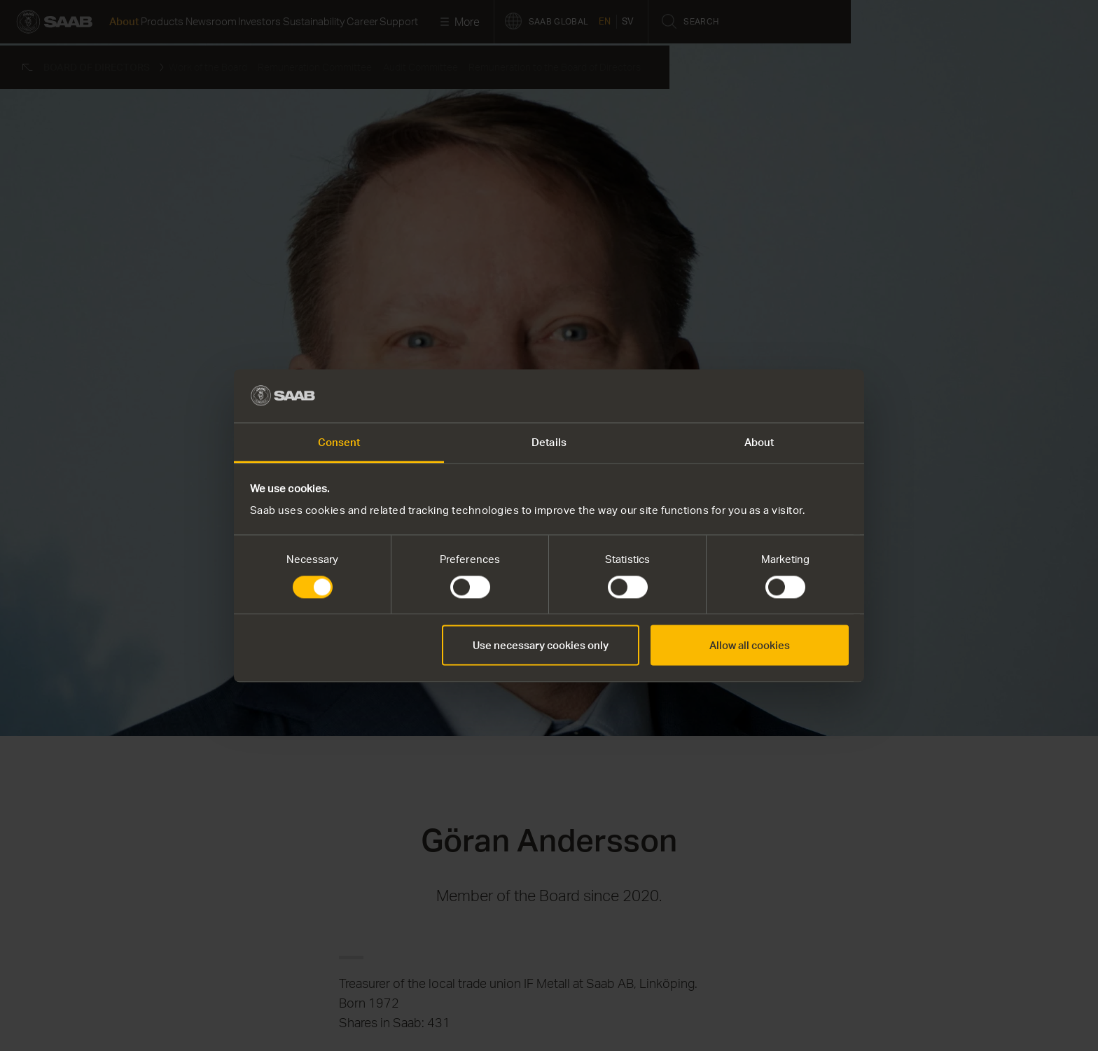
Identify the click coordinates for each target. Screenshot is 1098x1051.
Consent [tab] (339, 443)
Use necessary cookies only (541, 646)
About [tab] (759, 443)
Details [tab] (549, 443)
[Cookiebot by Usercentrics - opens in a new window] (787, 395)
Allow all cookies (749, 646)
